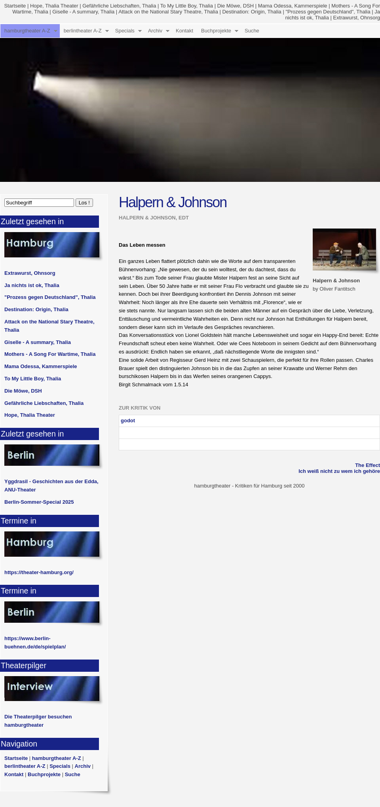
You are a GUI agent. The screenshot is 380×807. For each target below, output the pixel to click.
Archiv (155, 31)
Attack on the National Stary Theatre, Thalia (168, 12)
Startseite (15, 6)
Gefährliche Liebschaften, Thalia (119, 6)
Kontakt (184, 31)
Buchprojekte (216, 31)
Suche (252, 31)
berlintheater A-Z (83, 31)
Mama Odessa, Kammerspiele (292, 6)
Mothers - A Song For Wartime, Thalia (49, 354)
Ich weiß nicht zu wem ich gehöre (339, 471)
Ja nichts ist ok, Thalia (31, 285)
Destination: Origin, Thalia (251, 12)
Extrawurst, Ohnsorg (356, 18)
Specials (125, 31)
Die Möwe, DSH (235, 6)
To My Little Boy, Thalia (186, 6)
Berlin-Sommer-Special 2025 (39, 502)
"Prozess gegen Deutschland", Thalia (327, 12)
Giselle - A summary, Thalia (83, 12)
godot (128, 420)
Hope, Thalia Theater (54, 6)
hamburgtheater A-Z (27, 31)
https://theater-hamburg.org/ (39, 572)
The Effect (367, 465)
